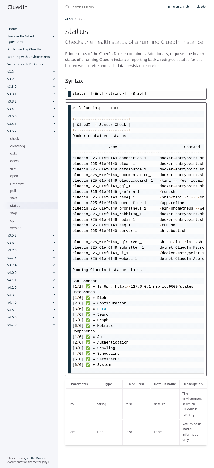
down (14, 161)
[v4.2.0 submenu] (54, 287)
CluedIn (17, 7)
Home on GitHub (178, 7)
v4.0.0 (12, 272)
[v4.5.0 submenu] (54, 310)
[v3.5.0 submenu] (54, 116)
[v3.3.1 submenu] (54, 94)
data (13, 153)
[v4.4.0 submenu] (54, 302)
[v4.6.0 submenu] (54, 317)
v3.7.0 (12, 250)
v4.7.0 (12, 324)
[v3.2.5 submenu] (54, 79)
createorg (17, 146)
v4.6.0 (12, 317)
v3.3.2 (12, 101)
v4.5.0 (12, 310)
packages (17, 183)
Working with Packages (25, 64)
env (13, 168)
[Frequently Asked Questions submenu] (54, 36)
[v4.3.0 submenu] (54, 295)
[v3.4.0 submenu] (54, 109)
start (13, 198)
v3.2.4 (12, 71)
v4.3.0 (12, 295)
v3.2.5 (12, 79)
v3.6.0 (12, 243)
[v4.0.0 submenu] (54, 272)
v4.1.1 (12, 280)
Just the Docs (34, 458)
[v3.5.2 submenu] (54, 131)
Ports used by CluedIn (24, 49)
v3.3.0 (12, 86)
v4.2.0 (12, 287)
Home (12, 29)
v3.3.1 (12, 94)
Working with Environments (28, 56)
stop (13, 213)
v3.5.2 (12, 131)
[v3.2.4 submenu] (54, 71)
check (14, 138)
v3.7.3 (12, 257)
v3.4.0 (12, 109)
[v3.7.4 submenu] (54, 265)
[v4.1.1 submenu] (54, 280)
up (12, 220)
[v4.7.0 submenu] (54, 324)
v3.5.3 (12, 235)
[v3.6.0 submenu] (54, 243)
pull (13, 190)
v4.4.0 (12, 302)
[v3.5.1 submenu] (54, 123)
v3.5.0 (12, 116)
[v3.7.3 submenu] (54, 257)
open (14, 176)
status (15, 205)
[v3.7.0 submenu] (54, 250)
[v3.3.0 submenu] (54, 86)
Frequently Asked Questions (20, 39)
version (15, 228)
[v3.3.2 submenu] (54, 101)
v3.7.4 (12, 265)
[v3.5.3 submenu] (54, 235)
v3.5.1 (12, 123)
